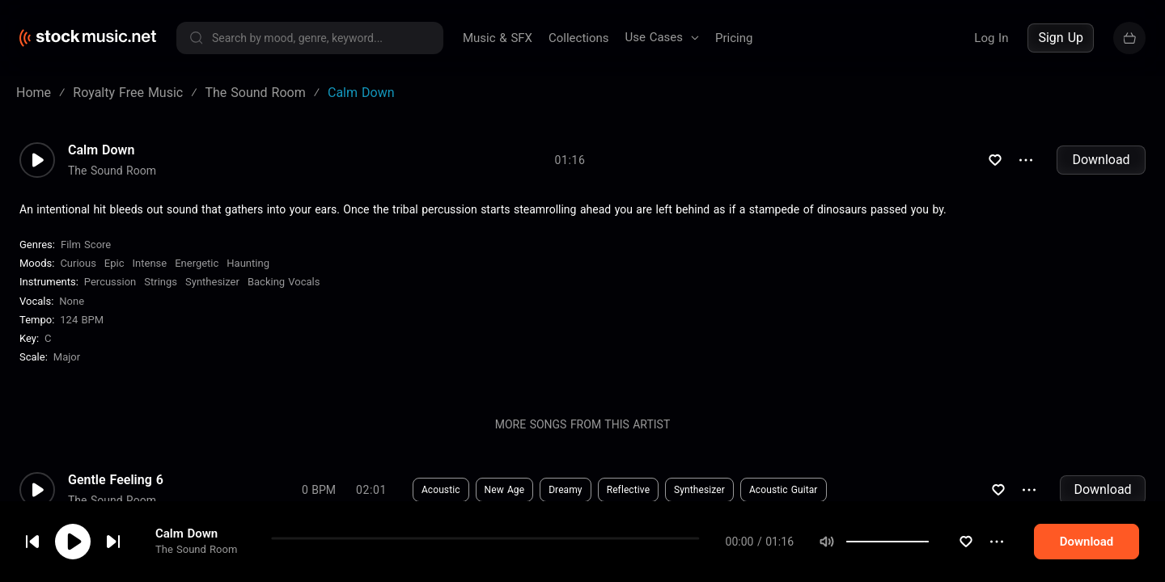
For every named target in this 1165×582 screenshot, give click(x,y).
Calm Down (186, 533)
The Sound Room (196, 549)
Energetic (196, 263)
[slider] (929, 541)
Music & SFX (497, 38)
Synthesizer (212, 282)
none (71, 301)
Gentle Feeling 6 (115, 480)
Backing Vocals (284, 282)
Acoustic (441, 490)
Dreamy (565, 490)
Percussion (110, 282)
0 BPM (319, 489)
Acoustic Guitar (783, 490)
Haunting (248, 263)
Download (1100, 159)
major (66, 357)
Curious (77, 263)
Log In (991, 38)
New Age (505, 490)
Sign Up (1060, 37)
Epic (114, 263)
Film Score (86, 244)
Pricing (733, 38)
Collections (579, 38)
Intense (150, 263)
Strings (160, 282)
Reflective (628, 490)
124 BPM (82, 320)
